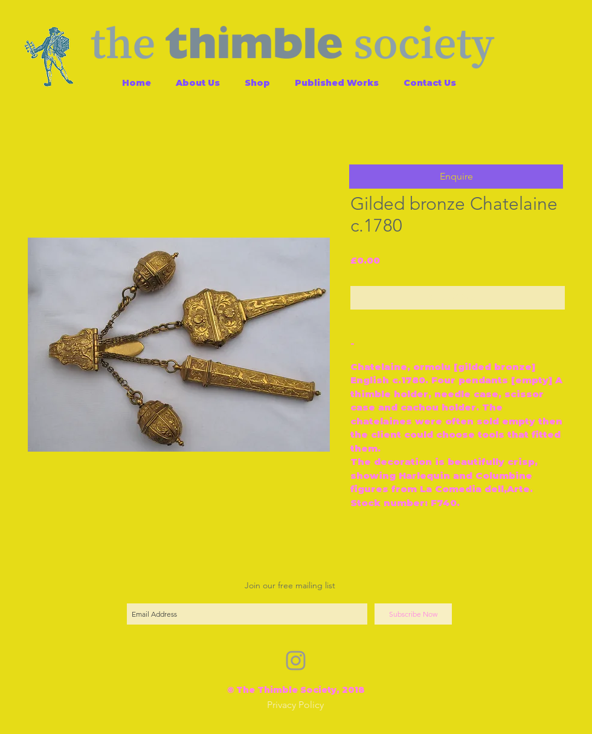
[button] (456, 176)
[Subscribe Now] (413, 614)
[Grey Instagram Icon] (296, 661)
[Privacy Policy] (295, 705)
